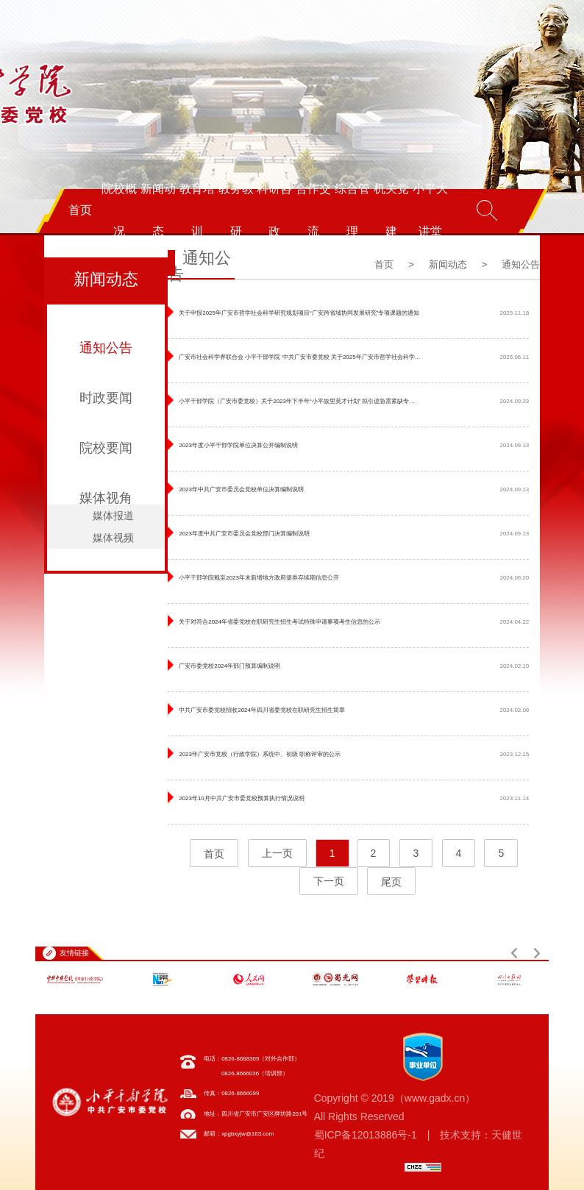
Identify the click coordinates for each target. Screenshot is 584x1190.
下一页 (328, 882)
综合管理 (352, 210)
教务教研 (236, 210)
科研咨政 (274, 210)
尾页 (391, 882)
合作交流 (313, 210)
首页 (80, 210)
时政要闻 (105, 398)
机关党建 (391, 210)
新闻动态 (158, 210)
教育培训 (197, 210)
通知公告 (105, 347)
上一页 (277, 854)
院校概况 (119, 210)
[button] (514, 953)
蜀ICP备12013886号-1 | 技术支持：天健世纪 (418, 1144)
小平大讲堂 (430, 210)
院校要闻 (105, 448)
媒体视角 (105, 498)
